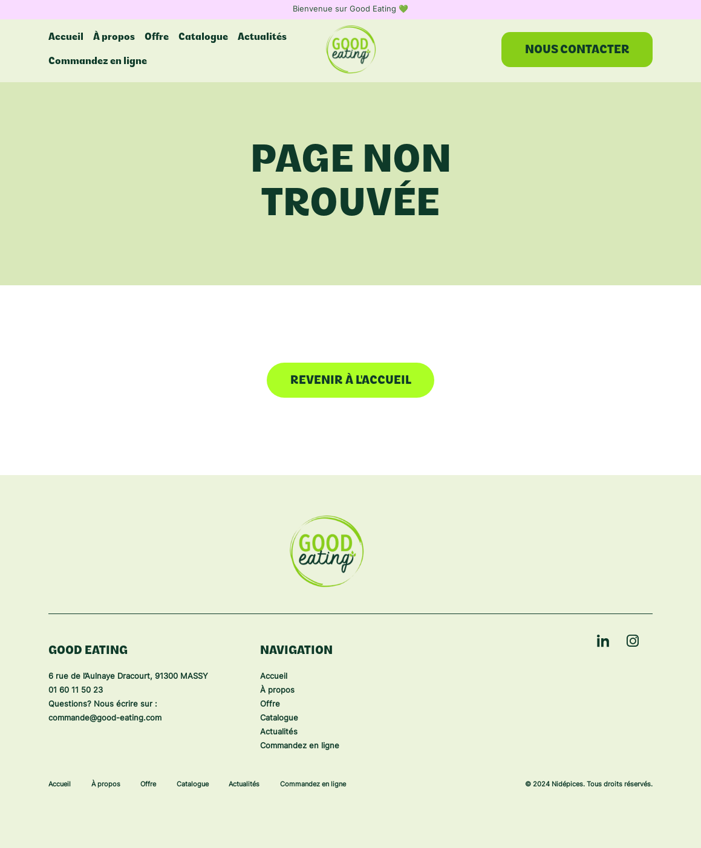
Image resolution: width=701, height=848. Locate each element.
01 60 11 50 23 (75, 690)
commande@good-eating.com (104, 718)
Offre (270, 704)
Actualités (279, 732)
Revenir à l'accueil (350, 381)
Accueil (273, 677)
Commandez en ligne (97, 61)
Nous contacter (577, 50)
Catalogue (279, 718)
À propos (277, 690)
